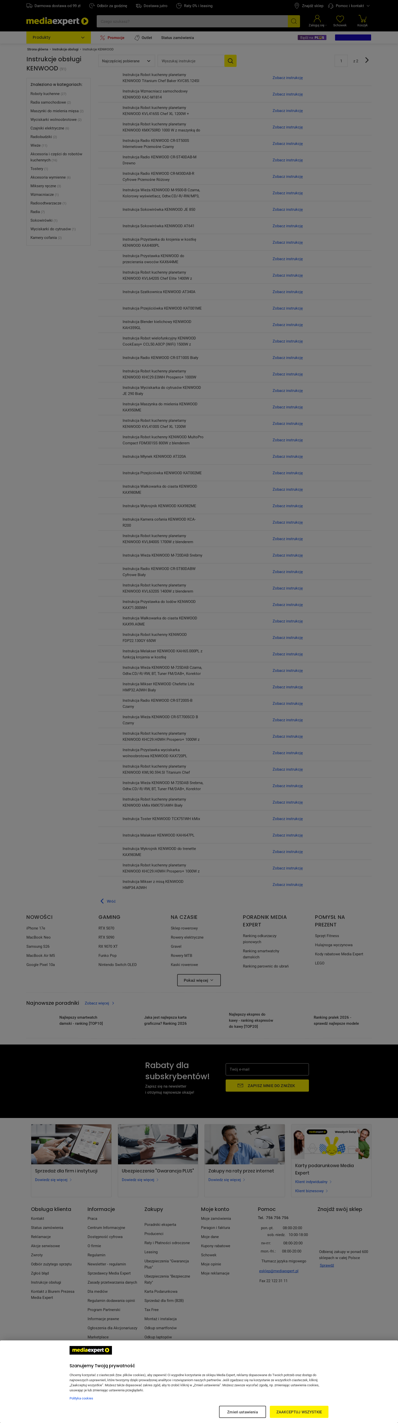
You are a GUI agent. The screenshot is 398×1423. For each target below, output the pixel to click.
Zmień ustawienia (242, 1411)
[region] (199, 1381)
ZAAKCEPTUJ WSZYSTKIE (299, 1411)
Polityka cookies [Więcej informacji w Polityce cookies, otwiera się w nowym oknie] (81, 1398)
